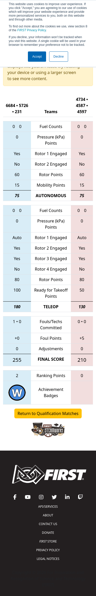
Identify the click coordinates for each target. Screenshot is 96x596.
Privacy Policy (31, 30)
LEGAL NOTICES (48, 559)
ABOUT (48, 515)
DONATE (48, 532)
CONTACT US (48, 524)
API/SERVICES (48, 506)
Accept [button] (37, 56)
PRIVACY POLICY (48, 550)
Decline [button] (59, 56)
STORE (48, 541)
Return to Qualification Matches (48, 413)
